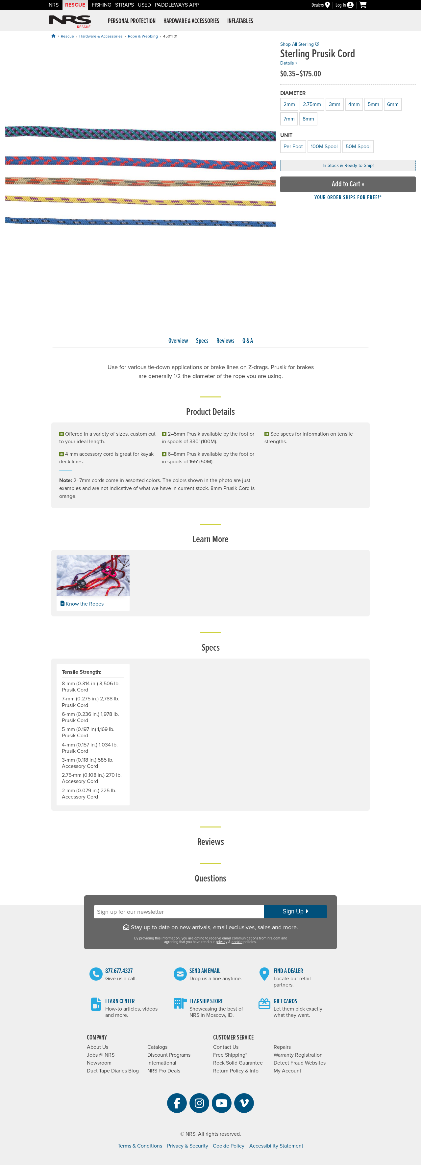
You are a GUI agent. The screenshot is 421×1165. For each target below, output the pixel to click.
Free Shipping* (230, 1055)
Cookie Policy (228, 1146)
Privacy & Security (187, 1146)
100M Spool (324, 146)
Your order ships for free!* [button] (348, 198)
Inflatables (240, 21)
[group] (140, 177)
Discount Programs (168, 1055)
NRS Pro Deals (163, 1071)
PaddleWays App (177, 5)
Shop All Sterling (299, 44)
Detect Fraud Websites (300, 1063)
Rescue (75, 5)
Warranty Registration (298, 1055)
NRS (54, 5)
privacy (221, 942)
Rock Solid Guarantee (238, 1063)
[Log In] (347, 5)
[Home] (53, 36)
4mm (353, 103)
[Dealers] (323, 5)
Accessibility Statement (276, 1146)
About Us (97, 1047)
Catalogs (157, 1047)
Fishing (101, 5)
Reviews (225, 341)
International (161, 1063)
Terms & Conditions (140, 1146)
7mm (289, 118)
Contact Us (225, 1047)
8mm (308, 118)
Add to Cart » (348, 184)
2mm (289, 103)
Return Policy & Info (236, 1071)
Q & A (247, 341)
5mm (373, 103)
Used (144, 5)
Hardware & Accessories (191, 21)
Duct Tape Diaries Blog (113, 1071)
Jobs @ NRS (100, 1055)
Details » (288, 63)
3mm (334, 103)
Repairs (282, 1047)
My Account (287, 1071)
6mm (392, 103)
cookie (237, 942)
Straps (124, 5)
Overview (178, 341)
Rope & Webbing (143, 36)
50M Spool (358, 146)
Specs (202, 341)
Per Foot (293, 146)
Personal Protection (132, 21)
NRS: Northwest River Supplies (70, 21)
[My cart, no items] (365, 5)
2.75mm (311, 103)
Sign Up (295, 911)
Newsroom (99, 1063)
